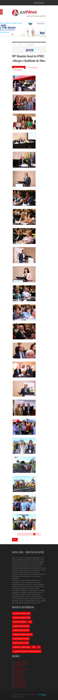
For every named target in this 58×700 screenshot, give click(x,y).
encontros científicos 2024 (21, 618)
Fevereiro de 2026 (20, 669)
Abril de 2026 (18, 673)
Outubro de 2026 (20, 687)
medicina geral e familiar (21, 639)
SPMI (33, 647)
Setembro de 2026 (20, 685)
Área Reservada (39, 3)
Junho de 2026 (19, 678)
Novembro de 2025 (20, 662)
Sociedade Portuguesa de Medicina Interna (27, 651)
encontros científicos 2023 (21, 613)
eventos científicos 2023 (20, 643)
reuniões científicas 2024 (21, 626)
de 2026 (17, 666)
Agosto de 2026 (19, 682)
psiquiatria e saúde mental (21, 647)
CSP (39, 647)
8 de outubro (18, 70)
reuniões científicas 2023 (21, 630)
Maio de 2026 (18, 675)
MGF (30, 622)
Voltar (15, 540)
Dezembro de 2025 (20, 664)
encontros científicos (19, 622)
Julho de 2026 (18, 680)
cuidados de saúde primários (22, 634)
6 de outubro (19, 68)
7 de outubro (32, 68)
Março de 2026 (19, 671)
